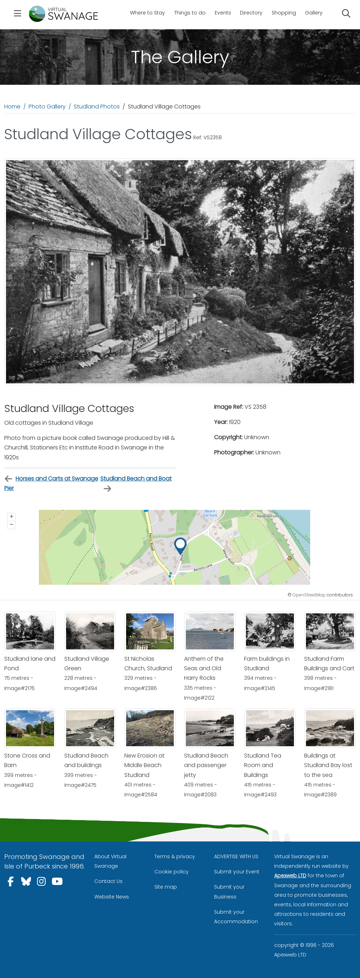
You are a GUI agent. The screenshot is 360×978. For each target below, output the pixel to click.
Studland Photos (97, 106)
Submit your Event (236, 871)
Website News (111, 896)
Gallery (314, 12)
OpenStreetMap (309, 595)
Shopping (284, 12)
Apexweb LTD (290, 875)
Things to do (190, 12)
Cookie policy (171, 871)
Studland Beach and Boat (136, 484)
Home (12, 106)
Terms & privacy (174, 856)
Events (223, 12)
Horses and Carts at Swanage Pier (51, 483)
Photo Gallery (47, 106)
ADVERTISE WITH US (236, 856)
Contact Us (108, 881)
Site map (165, 886)
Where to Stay (147, 12)
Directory (251, 12)
